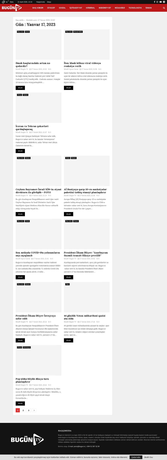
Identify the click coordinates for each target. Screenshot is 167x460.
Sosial (62, 8)
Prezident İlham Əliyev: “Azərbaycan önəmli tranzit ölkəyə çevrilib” (86, 254)
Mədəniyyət (105, 8)
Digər (67, 284)
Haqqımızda (40, 2)
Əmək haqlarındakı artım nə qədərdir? (33, 65)
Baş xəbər (37, 8)
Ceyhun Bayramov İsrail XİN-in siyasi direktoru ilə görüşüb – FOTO (38, 191)
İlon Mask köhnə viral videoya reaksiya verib (82, 65)
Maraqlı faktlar (78, 31)
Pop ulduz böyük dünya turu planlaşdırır (32, 380)
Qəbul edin (136, 457)
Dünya (19, 95)
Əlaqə (49, 2)
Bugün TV (24, 69)
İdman (149, 8)
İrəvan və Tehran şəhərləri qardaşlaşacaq (32, 128)
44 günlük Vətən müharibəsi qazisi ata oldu (84, 317)
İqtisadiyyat (76, 8)
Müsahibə (120, 8)
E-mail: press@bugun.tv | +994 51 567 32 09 (83, 446)
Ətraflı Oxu (148, 457)
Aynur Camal (73, 69)
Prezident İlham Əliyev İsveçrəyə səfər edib (36, 317)
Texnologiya (135, 8)
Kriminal (90, 8)
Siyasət (51, 8)
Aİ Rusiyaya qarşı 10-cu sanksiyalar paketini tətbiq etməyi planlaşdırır (85, 191)
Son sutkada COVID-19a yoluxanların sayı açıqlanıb (38, 254)
